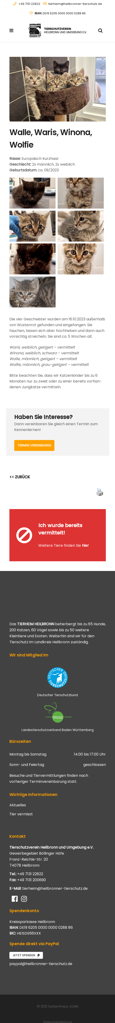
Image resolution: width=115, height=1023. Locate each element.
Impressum (57, 1014)
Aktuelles (17, 791)
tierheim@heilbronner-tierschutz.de (75, 4)
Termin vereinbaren (34, 445)
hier (85, 538)
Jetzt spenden (26, 942)
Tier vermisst (21, 800)
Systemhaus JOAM (63, 993)
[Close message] (102, 512)
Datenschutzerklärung (57, 1008)
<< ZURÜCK (19, 477)
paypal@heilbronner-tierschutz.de (40, 950)
